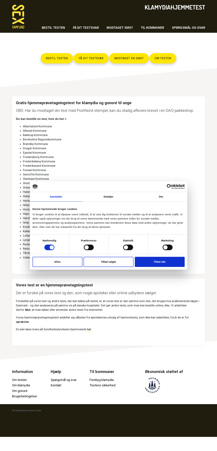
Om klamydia (21, 399)
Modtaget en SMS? (129, 58)
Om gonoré (19, 405)
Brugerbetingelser (24, 410)
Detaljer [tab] (108, 196)
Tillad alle (160, 261)
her (96, 343)
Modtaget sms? (120, 27)
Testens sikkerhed (102, 399)
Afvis (57, 261)
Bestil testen (53, 27)
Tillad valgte (108, 261)
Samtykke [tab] (56, 196)
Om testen (163, 58)
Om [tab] (161, 196)
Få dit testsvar (86, 27)
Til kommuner (152, 27)
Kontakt (56, 399)
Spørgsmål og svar (188, 27)
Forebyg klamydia (102, 394)
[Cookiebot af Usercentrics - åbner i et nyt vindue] (169, 186)
